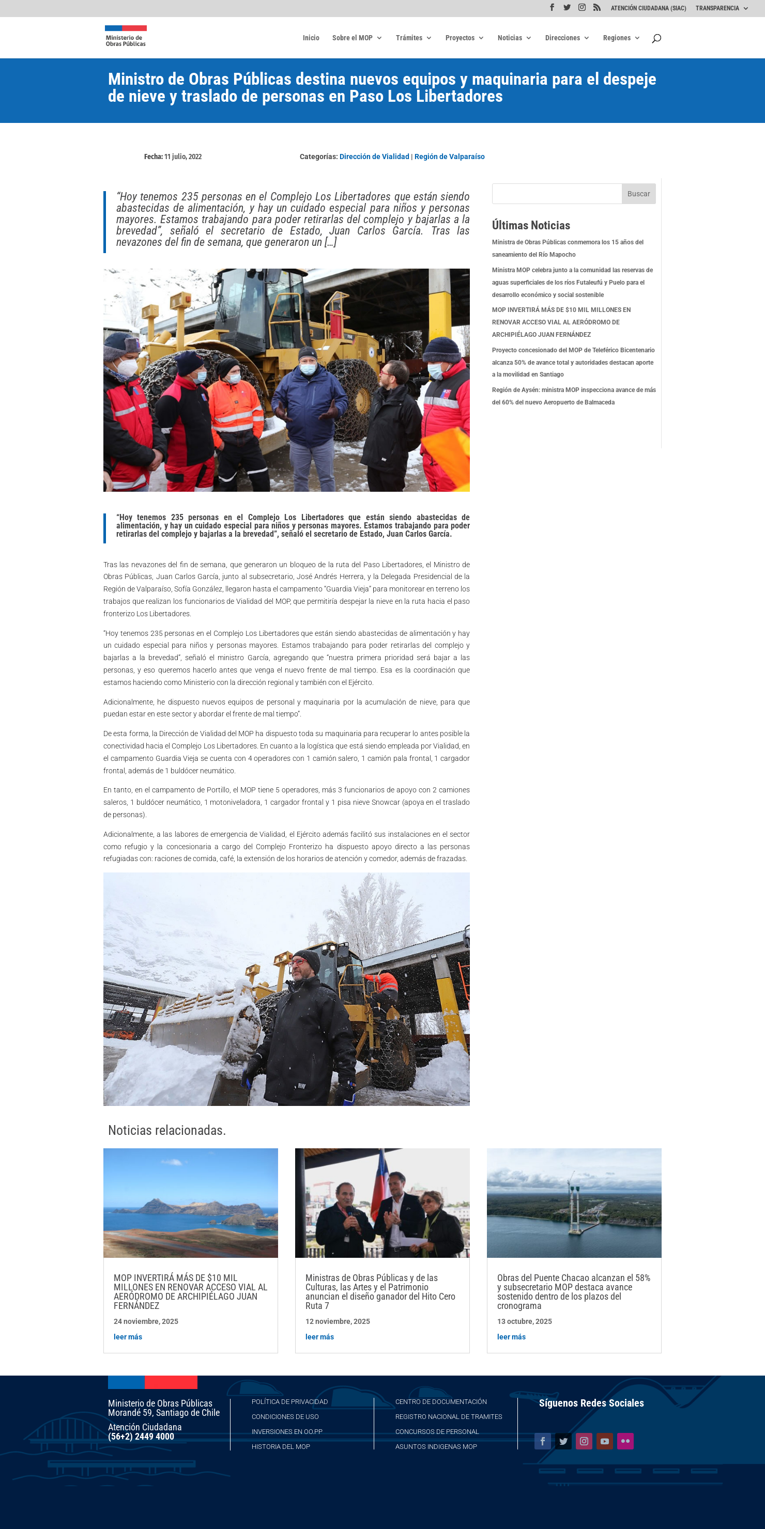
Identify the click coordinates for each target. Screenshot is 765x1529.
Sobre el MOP (352, 38)
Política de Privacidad (290, 1402)
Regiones (617, 38)
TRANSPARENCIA (717, 8)
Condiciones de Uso (285, 1417)
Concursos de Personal (437, 1432)
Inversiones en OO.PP (287, 1432)
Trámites (409, 38)
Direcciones (562, 38)
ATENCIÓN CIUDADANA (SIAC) (648, 8)
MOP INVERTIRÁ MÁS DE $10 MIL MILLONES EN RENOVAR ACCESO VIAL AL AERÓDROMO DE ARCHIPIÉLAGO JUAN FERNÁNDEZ (561, 322)
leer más (128, 1337)
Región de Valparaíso (450, 156)
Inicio (311, 38)
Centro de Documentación (441, 1402)
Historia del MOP (281, 1446)
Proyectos (460, 38)
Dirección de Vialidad (374, 156)
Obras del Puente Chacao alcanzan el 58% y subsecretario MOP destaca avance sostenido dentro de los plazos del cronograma (573, 1291)
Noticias (510, 38)
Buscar (639, 194)
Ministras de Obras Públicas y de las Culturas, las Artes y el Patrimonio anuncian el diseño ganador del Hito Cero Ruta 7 (380, 1291)
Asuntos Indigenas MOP (436, 1446)
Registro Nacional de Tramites (448, 1417)
